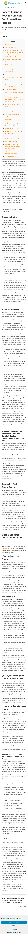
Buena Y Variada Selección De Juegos (14, 92)
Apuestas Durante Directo (11, 111)
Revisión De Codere (9, 82)
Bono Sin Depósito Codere (11, 141)
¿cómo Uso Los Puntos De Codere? (13, 109)
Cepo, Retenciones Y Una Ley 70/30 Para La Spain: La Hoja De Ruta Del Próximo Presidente (13, 123)
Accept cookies (14, 922)
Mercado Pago (8, 119)
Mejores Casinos (9, 151)
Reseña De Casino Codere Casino (13, 56)
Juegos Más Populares (10, 47)
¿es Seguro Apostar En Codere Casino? (14, 67)
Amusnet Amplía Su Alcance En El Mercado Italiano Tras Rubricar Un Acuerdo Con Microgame (12, 146)
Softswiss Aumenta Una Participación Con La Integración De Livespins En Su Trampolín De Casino (14, 99)
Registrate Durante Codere (11, 153)
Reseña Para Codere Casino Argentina (14, 138)
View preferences (14, 929)
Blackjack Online (8, 44)
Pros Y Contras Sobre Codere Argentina (14, 95)
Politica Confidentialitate (16, 932)
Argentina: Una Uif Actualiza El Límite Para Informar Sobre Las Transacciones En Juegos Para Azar (14, 52)
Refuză (14, 925)
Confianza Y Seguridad (10, 136)
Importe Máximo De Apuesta (11, 156)
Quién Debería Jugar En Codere (12, 128)
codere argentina (5, 548)
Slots (6, 74)
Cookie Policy (9, 932)
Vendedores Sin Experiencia (11, 89)
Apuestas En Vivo (9, 64)
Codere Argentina (13, 7)
